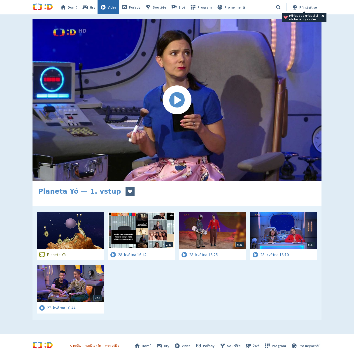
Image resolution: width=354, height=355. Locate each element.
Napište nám (93, 346)
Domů (69, 7)
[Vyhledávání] (278, 7)
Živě (178, 7)
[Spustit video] (177, 100)
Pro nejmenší (231, 7)
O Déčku (76, 346)
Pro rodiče (112, 346)
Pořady (131, 7)
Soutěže (155, 7)
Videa (108, 7)
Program (201, 7)
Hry (88, 7)
